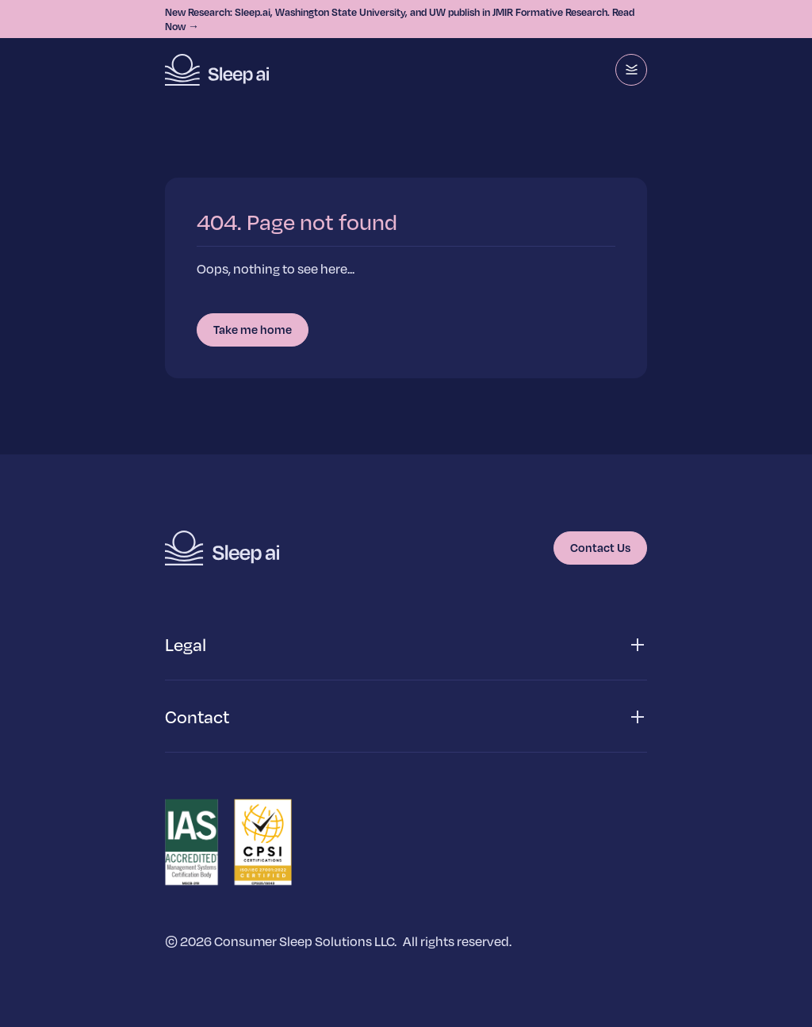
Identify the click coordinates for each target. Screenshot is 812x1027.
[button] (406, 645)
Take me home (252, 329)
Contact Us (600, 547)
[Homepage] (217, 70)
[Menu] (631, 70)
